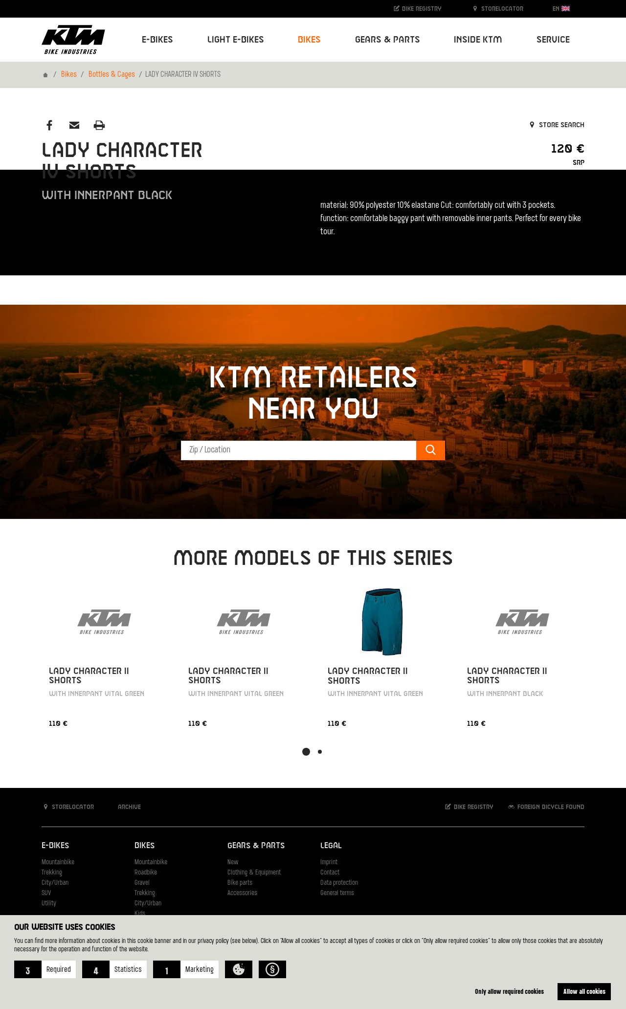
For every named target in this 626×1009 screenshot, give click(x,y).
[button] (45, 969)
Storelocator (497, 8)
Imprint (328, 862)
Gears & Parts (256, 846)
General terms (337, 893)
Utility (49, 903)
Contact (329, 872)
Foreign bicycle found (545, 807)
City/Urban (55, 883)
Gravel (142, 883)
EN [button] (561, 8)
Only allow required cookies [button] (509, 991)
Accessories (242, 893)
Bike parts (239, 883)
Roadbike (145, 872)
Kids (139, 914)
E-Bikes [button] (157, 40)
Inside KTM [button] (478, 40)
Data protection (339, 883)
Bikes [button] (309, 40)
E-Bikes (55, 846)
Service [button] (553, 40)
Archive (124, 807)
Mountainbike (58, 862)
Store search (555, 125)
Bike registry (417, 8)
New (232, 862)
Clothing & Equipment (254, 872)
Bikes (69, 75)
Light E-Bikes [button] (235, 40)
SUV (46, 893)
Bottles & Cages (112, 75)
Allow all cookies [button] (584, 991)
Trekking (52, 872)
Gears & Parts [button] (387, 40)
